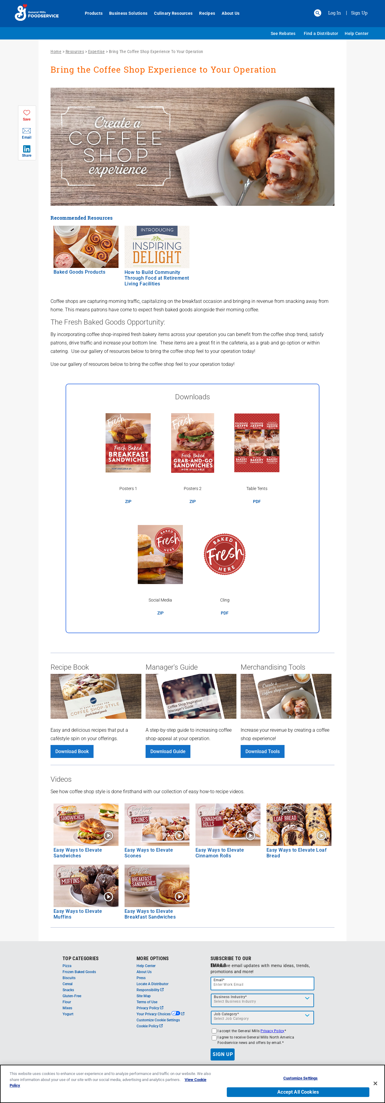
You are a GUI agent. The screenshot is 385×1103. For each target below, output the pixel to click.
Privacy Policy (150, 1008)
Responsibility (150, 990)
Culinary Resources (170, 13)
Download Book (72, 751)
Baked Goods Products (79, 272)
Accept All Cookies (298, 1095)
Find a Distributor (321, 33)
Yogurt (68, 1014)
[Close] (375, 1086)
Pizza (67, 966)
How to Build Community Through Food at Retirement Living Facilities (157, 278)
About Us (227, 13)
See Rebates (283, 33)
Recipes (204, 13)
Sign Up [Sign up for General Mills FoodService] (359, 13)
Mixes (67, 1008)
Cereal (67, 984)
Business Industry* (230, 997)
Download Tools (262, 751)
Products (90, 13)
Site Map (144, 996)
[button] (317, 13)
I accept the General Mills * (251, 1031)
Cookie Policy (150, 1026)
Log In (334, 13)
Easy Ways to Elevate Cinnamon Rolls (220, 853)
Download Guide (168, 751)
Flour (67, 1002)
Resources (75, 51)
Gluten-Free (72, 996)
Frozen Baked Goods (79, 972)
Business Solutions (125, 13)
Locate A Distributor (152, 984)
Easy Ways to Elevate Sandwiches (78, 853)
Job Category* (226, 1014)
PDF (257, 501)
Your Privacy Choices (160, 1014)
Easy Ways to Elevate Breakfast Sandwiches (150, 914)
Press (141, 978)
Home (56, 51)
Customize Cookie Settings (158, 1020)
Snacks (68, 990)
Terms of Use (147, 1002)
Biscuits (69, 978)
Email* (219, 980)
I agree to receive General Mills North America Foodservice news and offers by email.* (255, 1040)
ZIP (128, 501)
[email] (263, 983)
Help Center (356, 33)
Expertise (96, 51)
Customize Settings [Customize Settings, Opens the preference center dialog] (300, 1081)
